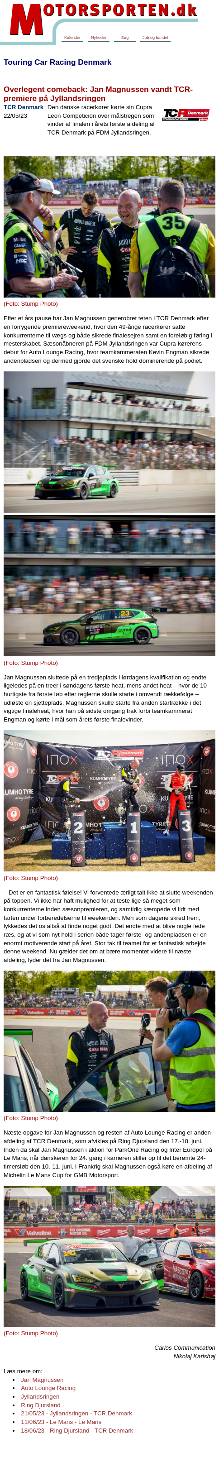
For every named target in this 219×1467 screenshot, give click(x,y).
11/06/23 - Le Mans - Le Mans (61, 1422)
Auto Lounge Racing (48, 1388)
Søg (125, 37)
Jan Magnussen (42, 1379)
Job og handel (155, 37)
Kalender (72, 37)
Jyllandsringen (40, 1396)
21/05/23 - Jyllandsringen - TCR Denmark (76, 1413)
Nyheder (98, 37)
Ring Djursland (40, 1405)
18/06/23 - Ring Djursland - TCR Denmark (77, 1430)
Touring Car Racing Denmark (57, 62)
